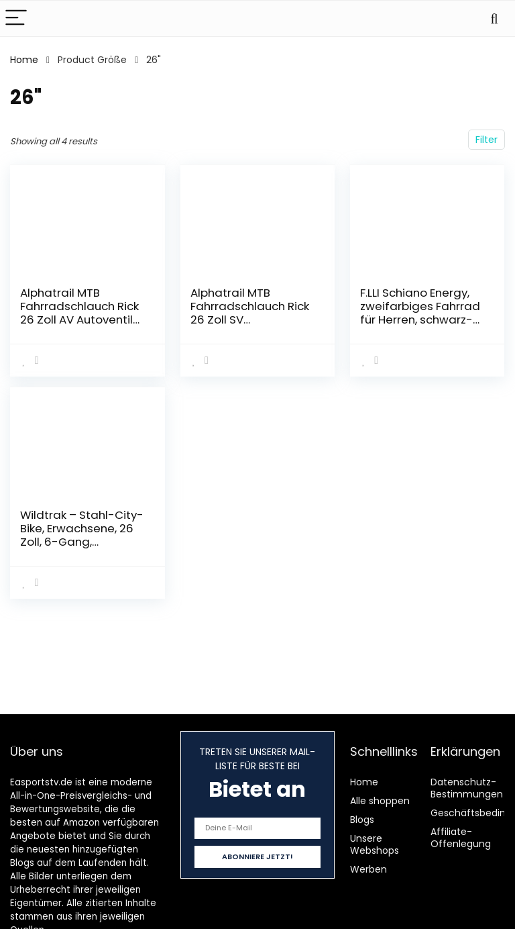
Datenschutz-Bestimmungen (467, 788)
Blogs (362, 819)
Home (24, 59)
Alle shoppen (380, 801)
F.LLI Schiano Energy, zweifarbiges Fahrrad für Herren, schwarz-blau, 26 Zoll (420, 313)
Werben (368, 869)
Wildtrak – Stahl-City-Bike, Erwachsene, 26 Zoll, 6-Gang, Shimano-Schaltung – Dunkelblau (82, 542)
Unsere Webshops (374, 844)
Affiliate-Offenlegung (461, 837)
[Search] (494, 18)
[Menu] (16, 18)
